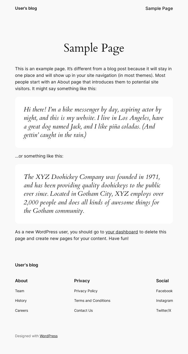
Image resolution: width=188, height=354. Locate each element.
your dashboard (121, 231)
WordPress (49, 336)
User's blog (26, 8)
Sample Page (159, 8)
